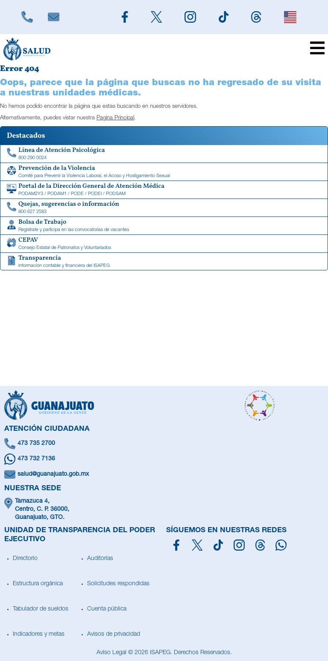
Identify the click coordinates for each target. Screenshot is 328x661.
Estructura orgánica (38, 584)
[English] (290, 17)
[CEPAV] (164, 244)
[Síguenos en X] (197, 545)
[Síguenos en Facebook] (176, 545)
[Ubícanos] (164, 510)
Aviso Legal (111, 653)
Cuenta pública (106, 609)
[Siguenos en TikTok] (223, 17)
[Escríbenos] (53, 17)
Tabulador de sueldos (40, 609)
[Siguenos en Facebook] (125, 17)
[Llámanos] (27, 17)
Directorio (25, 559)
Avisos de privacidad (113, 634)
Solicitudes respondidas (118, 584)
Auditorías (100, 559)
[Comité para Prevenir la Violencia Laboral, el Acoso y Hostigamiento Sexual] (164, 172)
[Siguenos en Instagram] (190, 17)
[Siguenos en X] (156, 17)
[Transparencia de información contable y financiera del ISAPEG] (164, 262)
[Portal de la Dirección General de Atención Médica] (164, 190)
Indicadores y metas (38, 634)
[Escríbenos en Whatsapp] (164, 459)
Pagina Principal (115, 118)
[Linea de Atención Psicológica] (164, 154)
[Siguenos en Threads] (256, 17)
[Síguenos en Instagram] (239, 545)
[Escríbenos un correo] (164, 474)
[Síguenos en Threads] (260, 545)
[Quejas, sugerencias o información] (164, 208)
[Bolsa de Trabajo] (164, 226)
